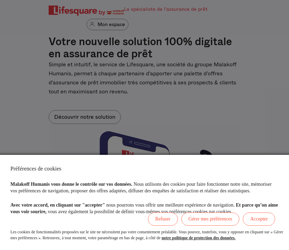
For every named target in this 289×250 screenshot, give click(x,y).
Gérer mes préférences (210, 219)
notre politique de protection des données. (199, 237)
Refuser (163, 219)
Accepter (259, 219)
